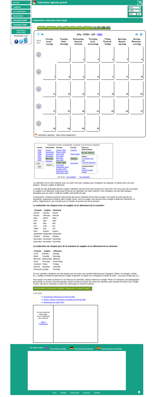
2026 (39, 154)
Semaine (49, 161)
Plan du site (74, 392)
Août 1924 (60, 165)
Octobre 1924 (61, 169)
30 (39, 106)
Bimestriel (49, 156)
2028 (39, 158)
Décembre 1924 (62, 173)
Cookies (63, 392)
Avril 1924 (60, 156)
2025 (39, 152)
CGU (54, 392)
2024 (39, 150)
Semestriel (50, 152)
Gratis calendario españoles (111, 349)
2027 (39, 156)
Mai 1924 (59, 158)
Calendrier (51, 27)
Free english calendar (58, 349)
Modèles (41, 27)
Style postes (75, 154)
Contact (97, 392)
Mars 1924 (60, 154)
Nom (84, 168)
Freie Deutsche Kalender (83, 349)
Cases (65, 27)
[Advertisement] (79, 11)
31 (39, 123)
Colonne (73, 150)
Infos (73, 27)
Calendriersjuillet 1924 (21, 31)
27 (39, 54)
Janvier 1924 (61, 150)
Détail (84, 172)
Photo (79, 27)
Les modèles (71, 177)
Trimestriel (50, 154)
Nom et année (87, 170)
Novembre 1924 (62, 171)
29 (39, 89)
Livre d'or (86, 392)
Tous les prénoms (89, 162)
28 (39, 72)
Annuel (48, 150)
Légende (87, 27)
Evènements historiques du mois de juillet (59, 297)
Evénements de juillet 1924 (54, 302)
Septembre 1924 (62, 167)
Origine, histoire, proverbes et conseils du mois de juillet (65, 300)
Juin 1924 (59, 160)
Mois (59, 27)
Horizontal (74, 163)
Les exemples (84, 177)
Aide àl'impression (43, 323)
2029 (39, 160)
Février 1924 (61, 152)
